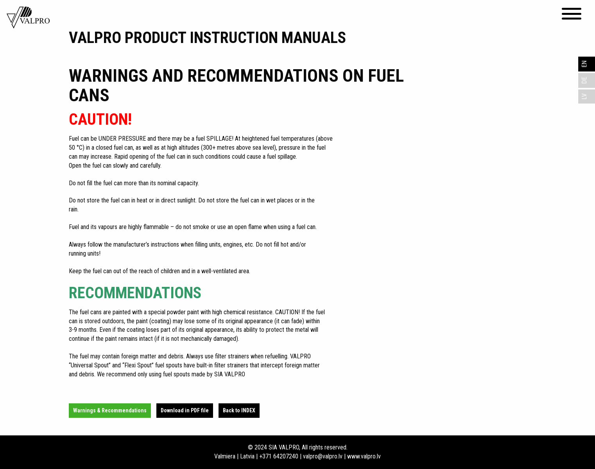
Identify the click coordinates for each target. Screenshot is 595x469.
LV (584, 96)
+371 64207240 (278, 456)
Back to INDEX (239, 410)
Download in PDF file (185, 410)
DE (584, 80)
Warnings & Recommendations (110, 410)
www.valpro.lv (364, 456)
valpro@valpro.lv (322, 456)
